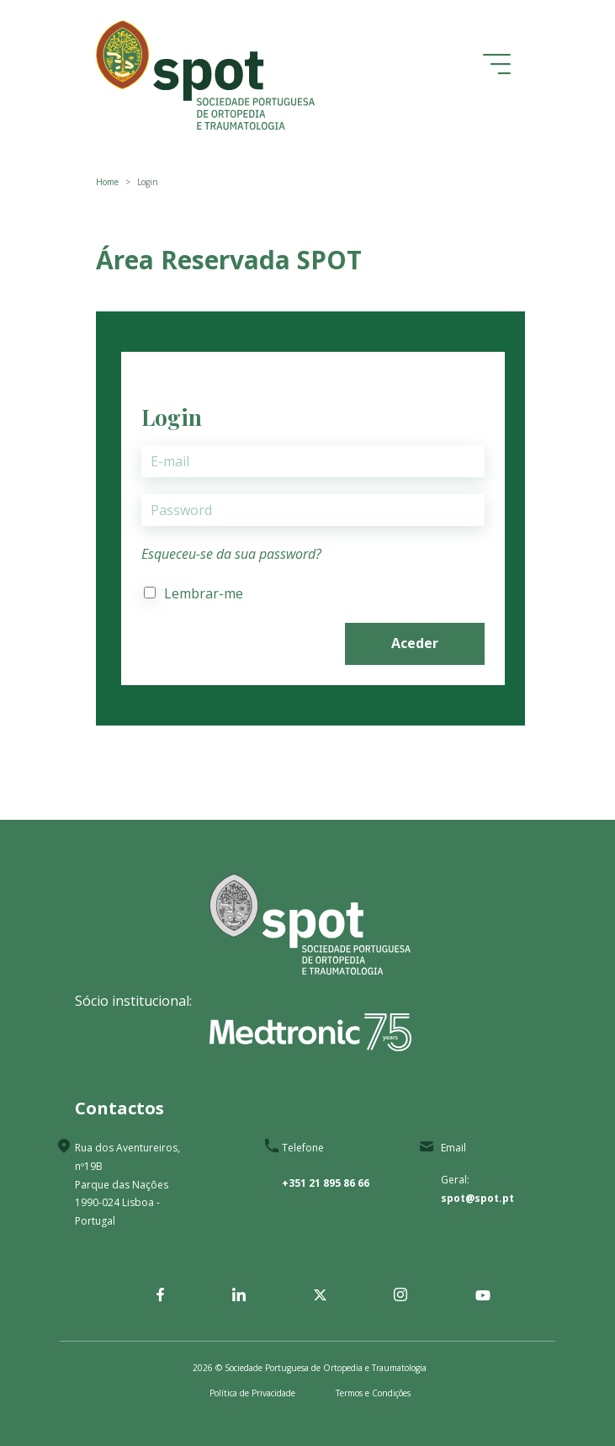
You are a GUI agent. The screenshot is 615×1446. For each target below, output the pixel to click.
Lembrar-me (203, 593)
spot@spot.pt (477, 1198)
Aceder (414, 643)
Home (107, 182)
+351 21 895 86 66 (325, 1183)
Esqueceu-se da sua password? (231, 554)
